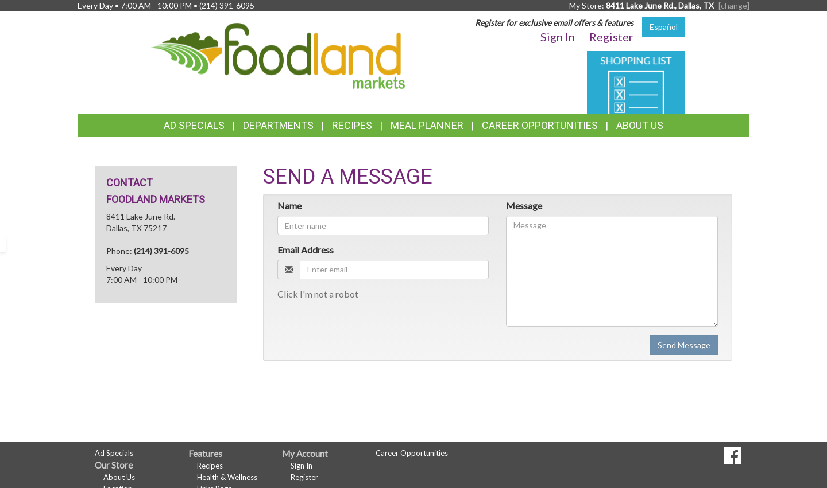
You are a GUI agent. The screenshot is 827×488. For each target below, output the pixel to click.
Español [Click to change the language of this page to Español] (664, 27)
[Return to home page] (278, 55)
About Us (639, 125)
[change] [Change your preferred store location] (733, 5)
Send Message (684, 345)
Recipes (352, 125)
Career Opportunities (540, 125)
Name (289, 205)
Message (524, 205)
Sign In (557, 37)
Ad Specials (194, 125)
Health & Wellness (227, 477)
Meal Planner (427, 125)
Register (611, 37)
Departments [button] (278, 125)
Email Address (305, 249)
